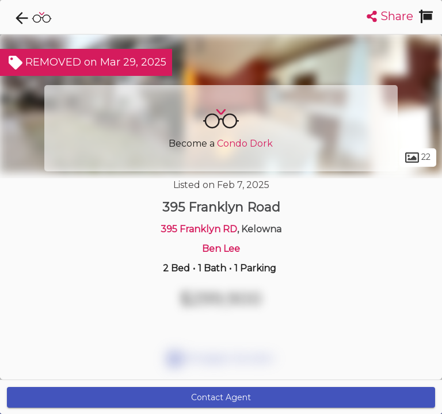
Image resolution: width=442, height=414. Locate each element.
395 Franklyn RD (199, 229)
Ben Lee (221, 248)
